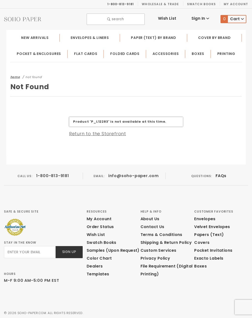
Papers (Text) (207, 233)
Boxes (198, 53)
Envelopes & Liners (89, 36)
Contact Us (151, 225)
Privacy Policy (155, 257)
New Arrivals (34, 36)
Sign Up (69, 251)
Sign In (200, 18)
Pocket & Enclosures (39, 53)
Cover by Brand (215, 36)
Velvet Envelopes (211, 225)
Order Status (99, 225)
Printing (227, 53)
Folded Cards (126, 53)
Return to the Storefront (94, 132)
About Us (150, 218)
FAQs (221, 174)
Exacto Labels (208, 257)
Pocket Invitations (212, 249)
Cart (232, 18)
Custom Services (157, 249)
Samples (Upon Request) (111, 249)
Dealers (94, 265)
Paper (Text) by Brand (154, 36)
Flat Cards (87, 53)
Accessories (166, 53)
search (115, 18)
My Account (236, 4)
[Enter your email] (29, 251)
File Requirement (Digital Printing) (165, 269)
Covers (201, 241)
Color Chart (98, 257)
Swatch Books (203, 4)
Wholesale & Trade (163, 4)
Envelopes (204, 218)
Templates (97, 273)
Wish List (167, 18)
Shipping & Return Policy (165, 241)
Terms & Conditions (160, 233)
